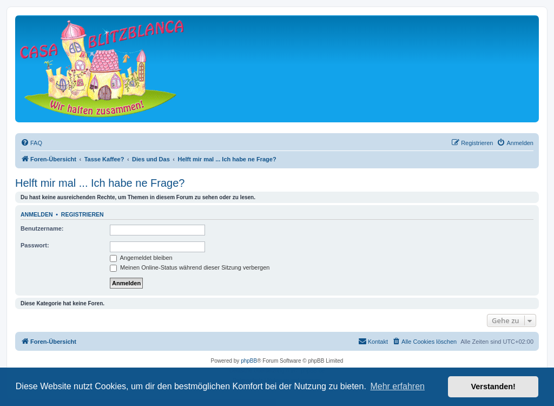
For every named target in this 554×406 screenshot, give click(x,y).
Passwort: (35, 245)
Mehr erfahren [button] (397, 386)
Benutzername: (42, 228)
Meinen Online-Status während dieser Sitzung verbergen (189, 267)
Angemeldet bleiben (141, 257)
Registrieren (82, 214)
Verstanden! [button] (493, 386)
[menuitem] (31, 142)
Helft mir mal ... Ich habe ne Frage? (99, 183)
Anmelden (37, 214)
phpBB (249, 361)
